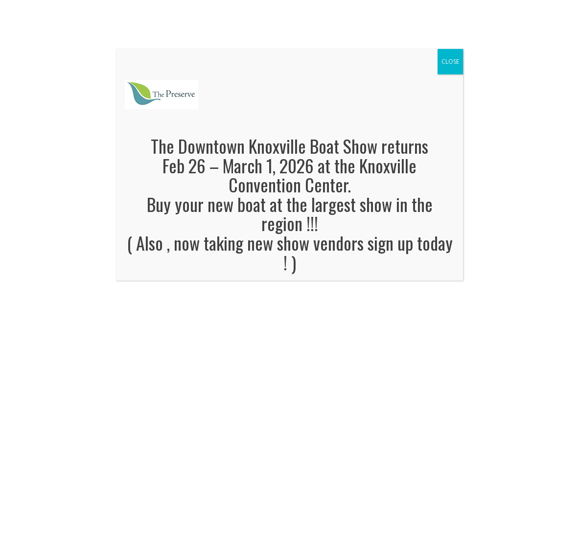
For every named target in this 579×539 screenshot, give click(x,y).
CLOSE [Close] (450, 61)
